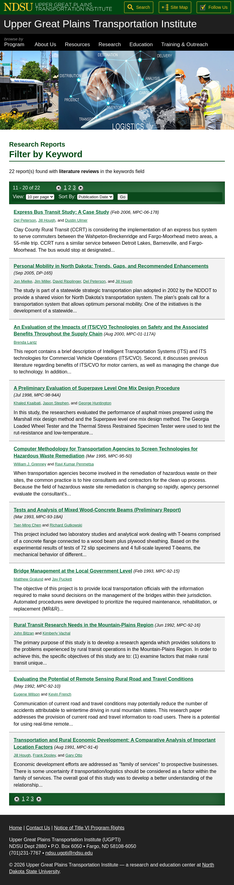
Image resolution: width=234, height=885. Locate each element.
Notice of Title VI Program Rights (89, 827)
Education (141, 44)
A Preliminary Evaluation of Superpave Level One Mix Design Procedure (97, 388)
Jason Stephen (56, 403)
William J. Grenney (30, 464)
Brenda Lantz (25, 342)
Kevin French (60, 694)
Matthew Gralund (28, 579)
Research (110, 44)
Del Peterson (25, 220)
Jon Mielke (23, 281)
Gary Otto (74, 755)
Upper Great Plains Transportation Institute (100, 23)
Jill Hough (46, 220)
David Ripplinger (67, 281)
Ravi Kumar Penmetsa (74, 464)
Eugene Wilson (27, 694)
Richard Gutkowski (66, 525)
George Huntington (94, 403)
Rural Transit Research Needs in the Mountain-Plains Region (84, 625)
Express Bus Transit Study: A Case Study (61, 212)
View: (33, 196)
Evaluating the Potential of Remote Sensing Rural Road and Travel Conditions (103, 679)
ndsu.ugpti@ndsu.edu (69, 853)
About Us (45, 44)
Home (15, 827)
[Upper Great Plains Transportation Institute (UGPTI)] (58, 6)
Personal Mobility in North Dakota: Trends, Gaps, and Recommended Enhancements (111, 266)
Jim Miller (42, 281)
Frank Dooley (44, 755)
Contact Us (38, 827)
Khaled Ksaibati (27, 403)
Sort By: (86, 196)
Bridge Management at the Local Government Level (73, 571)
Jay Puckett (62, 579)
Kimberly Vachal (56, 633)
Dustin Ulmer (76, 220)
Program (15, 42)
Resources (77, 44)
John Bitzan (24, 633)
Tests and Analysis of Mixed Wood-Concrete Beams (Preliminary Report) (97, 509)
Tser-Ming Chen (27, 525)
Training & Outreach (184, 44)
